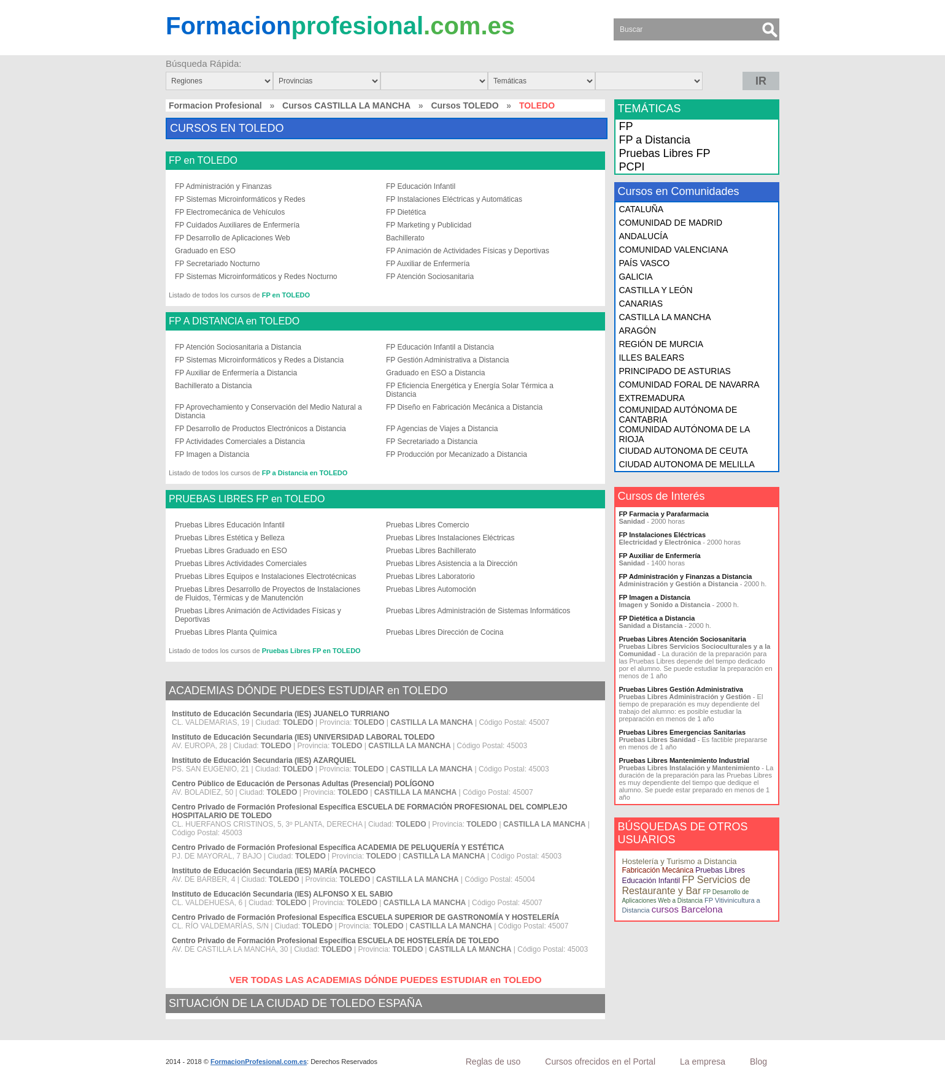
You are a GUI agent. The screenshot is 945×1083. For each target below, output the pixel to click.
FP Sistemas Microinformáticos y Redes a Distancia (259, 360)
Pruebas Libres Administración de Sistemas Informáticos (478, 611)
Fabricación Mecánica (657, 870)
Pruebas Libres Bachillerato (431, 550)
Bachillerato (405, 238)
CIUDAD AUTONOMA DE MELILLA (686, 464)
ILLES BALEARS (651, 357)
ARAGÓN (637, 330)
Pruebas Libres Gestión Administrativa (681, 689)
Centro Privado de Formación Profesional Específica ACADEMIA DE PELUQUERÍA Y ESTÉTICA (338, 847)
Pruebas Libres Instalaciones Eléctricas (450, 538)
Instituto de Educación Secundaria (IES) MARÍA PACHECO (274, 871)
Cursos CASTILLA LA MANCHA (346, 105)
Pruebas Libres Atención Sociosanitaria (682, 639)
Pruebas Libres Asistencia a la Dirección (451, 563)
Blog (758, 1061)
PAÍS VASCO (644, 263)
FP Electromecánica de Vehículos (230, 212)
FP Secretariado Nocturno (217, 263)
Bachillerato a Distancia (213, 385)
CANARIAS (641, 303)
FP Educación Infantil (420, 186)
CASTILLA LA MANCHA (665, 317)
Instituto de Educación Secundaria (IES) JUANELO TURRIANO (281, 714)
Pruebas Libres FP (664, 153)
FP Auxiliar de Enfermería (428, 263)
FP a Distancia (654, 140)
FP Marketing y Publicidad (428, 225)
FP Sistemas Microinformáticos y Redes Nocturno (256, 276)
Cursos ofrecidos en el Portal (600, 1061)
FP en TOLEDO (203, 161)
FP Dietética (406, 212)
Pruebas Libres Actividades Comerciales (241, 563)
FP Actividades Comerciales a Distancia (240, 441)
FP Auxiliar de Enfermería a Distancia (236, 373)
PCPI (631, 167)
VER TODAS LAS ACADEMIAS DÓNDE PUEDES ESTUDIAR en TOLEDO (386, 979)
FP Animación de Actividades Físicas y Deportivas (467, 251)
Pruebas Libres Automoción (431, 589)
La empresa (702, 1061)
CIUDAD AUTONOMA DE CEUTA (683, 451)
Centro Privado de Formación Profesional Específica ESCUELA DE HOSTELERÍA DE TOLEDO (335, 940)
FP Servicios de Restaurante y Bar (686, 885)
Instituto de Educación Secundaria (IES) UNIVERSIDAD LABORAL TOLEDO (303, 737)
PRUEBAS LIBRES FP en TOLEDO (247, 499)
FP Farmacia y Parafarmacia (664, 514)
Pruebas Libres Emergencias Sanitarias (682, 732)
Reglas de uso (493, 1061)
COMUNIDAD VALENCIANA (673, 249)
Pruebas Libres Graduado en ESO (231, 550)
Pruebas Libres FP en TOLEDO (311, 650)
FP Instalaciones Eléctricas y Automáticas (454, 199)
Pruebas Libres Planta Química (226, 632)
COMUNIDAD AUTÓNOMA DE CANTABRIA (678, 414)
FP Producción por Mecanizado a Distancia (456, 454)
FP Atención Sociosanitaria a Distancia (238, 347)
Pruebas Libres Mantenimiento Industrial (684, 760)
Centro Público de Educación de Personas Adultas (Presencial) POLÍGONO (303, 783)
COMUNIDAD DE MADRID (670, 223)
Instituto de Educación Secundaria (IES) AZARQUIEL (264, 760)
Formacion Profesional (215, 105)
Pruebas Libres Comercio (427, 525)
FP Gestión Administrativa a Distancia (447, 360)
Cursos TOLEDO (464, 105)
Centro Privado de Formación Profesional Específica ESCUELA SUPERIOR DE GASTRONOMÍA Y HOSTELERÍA (365, 917)
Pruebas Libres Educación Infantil (230, 525)
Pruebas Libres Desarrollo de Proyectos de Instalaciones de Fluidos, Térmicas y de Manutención (267, 593)
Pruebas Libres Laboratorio (430, 576)
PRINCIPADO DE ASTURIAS (675, 371)
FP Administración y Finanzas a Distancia (685, 576)
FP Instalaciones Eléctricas (662, 534)
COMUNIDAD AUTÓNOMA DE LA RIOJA (684, 434)
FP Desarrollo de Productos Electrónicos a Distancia (260, 428)
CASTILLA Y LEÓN (655, 290)
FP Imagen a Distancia (212, 454)
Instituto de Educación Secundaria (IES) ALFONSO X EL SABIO (282, 894)
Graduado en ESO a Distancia (435, 373)
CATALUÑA (641, 209)
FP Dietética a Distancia (657, 618)
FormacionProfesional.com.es (258, 1061)
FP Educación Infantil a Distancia (440, 347)
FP (626, 126)
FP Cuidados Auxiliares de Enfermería (237, 225)
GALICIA (635, 276)
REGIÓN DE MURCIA (661, 344)
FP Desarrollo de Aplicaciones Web (232, 238)
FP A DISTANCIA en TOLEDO (234, 321)
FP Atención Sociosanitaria (430, 276)
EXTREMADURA (651, 398)
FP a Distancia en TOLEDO (305, 472)
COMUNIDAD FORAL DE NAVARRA (689, 384)
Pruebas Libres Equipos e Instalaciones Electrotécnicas (266, 576)
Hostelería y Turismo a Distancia (679, 861)
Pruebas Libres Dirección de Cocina (444, 632)
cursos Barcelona (687, 909)
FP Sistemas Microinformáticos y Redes (240, 199)
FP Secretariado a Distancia (431, 441)
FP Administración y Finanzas (223, 186)
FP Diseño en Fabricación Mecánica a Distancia (464, 407)
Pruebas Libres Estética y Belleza (230, 538)
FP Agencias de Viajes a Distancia (442, 428)
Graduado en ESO (205, 251)
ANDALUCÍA (643, 236)
